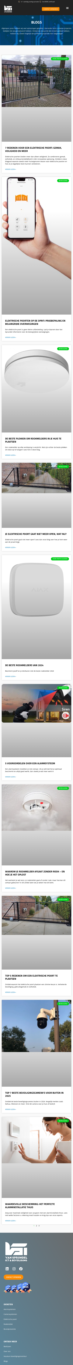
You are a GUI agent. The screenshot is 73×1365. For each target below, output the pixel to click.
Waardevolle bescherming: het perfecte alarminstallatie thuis (30, 1205)
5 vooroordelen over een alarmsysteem (30, 763)
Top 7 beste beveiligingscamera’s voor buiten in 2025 (34, 1094)
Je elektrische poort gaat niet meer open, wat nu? (35, 534)
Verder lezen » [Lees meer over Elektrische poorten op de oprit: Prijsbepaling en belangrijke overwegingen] (10, 337)
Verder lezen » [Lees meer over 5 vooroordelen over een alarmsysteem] (10, 777)
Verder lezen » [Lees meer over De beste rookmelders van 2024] (10, 676)
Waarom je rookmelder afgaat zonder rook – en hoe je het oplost (35, 873)
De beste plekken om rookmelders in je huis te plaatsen (33, 440)
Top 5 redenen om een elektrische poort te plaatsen (31, 977)
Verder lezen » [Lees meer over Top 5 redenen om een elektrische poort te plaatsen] (10, 992)
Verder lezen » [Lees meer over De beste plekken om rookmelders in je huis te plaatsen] (10, 455)
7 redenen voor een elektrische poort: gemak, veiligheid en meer (33, 149)
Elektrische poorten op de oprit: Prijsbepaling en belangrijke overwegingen (35, 322)
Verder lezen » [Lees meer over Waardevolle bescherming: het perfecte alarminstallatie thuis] (10, 1221)
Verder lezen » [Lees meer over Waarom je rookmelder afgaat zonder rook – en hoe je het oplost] (10, 888)
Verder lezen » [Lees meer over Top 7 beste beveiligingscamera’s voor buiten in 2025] (10, 1109)
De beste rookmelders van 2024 (24, 665)
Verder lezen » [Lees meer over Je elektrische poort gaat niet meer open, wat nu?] (10, 547)
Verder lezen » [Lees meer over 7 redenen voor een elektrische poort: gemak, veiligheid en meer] (10, 169)
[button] (67, 8)
